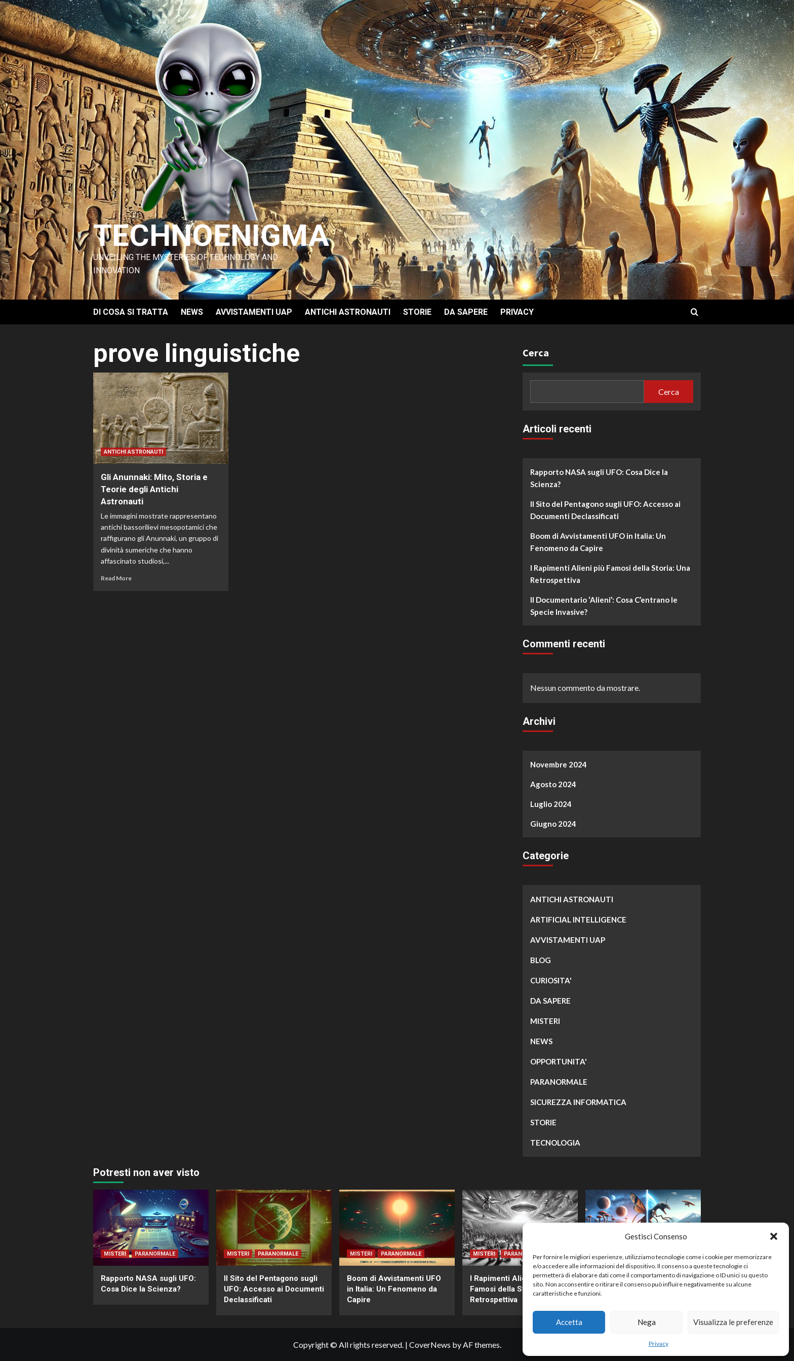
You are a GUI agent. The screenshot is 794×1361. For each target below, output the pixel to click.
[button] (774, 1236)
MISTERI (545, 1020)
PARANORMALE (558, 1081)
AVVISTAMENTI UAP (254, 312)
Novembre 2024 (558, 764)
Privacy (658, 1343)
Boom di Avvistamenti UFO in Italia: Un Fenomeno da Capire (598, 542)
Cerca (536, 352)
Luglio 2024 (551, 803)
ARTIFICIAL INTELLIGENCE (578, 919)
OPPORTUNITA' (558, 1061)
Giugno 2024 (553, 823)
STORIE (417, 312)
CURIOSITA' (551, 980)
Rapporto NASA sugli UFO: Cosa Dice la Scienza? (599, 478)
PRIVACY (517, 312)
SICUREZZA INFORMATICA (578, 1102)
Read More (116, 578)
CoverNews (430, 1344)
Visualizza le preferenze (733, 1322)
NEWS (192, 312)
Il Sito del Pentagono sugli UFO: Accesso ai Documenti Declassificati (605, 510)
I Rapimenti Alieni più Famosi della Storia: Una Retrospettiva (610, 573)
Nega (647, 1322)
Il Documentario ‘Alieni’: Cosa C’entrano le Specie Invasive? (604, 605)
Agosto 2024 (553, 784)
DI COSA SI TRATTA (130, 312)
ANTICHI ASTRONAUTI (347, 312)
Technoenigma (211, 235)
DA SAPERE (466, 312)
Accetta (569, 1322)
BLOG (540, 960)
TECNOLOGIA (555, 1142)
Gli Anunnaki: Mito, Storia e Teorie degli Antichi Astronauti (154, 489)
